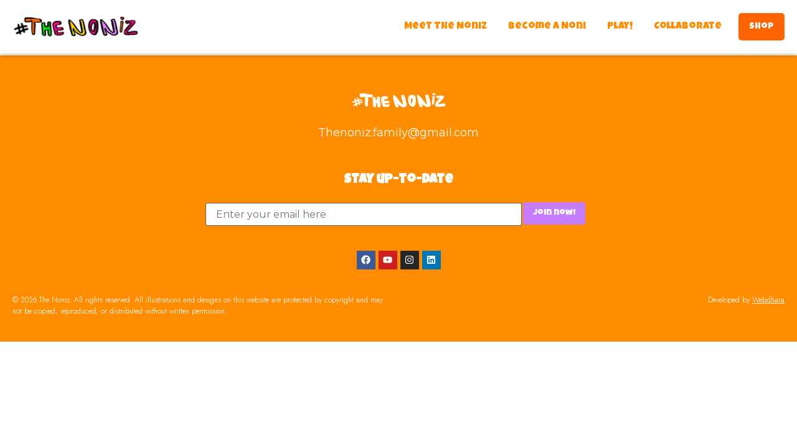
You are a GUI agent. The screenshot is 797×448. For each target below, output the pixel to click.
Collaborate (688, 27)
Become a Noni (547, 27)
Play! (620, 27)
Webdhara (768, 300)
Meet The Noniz (445, 27)
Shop (761, 26)
